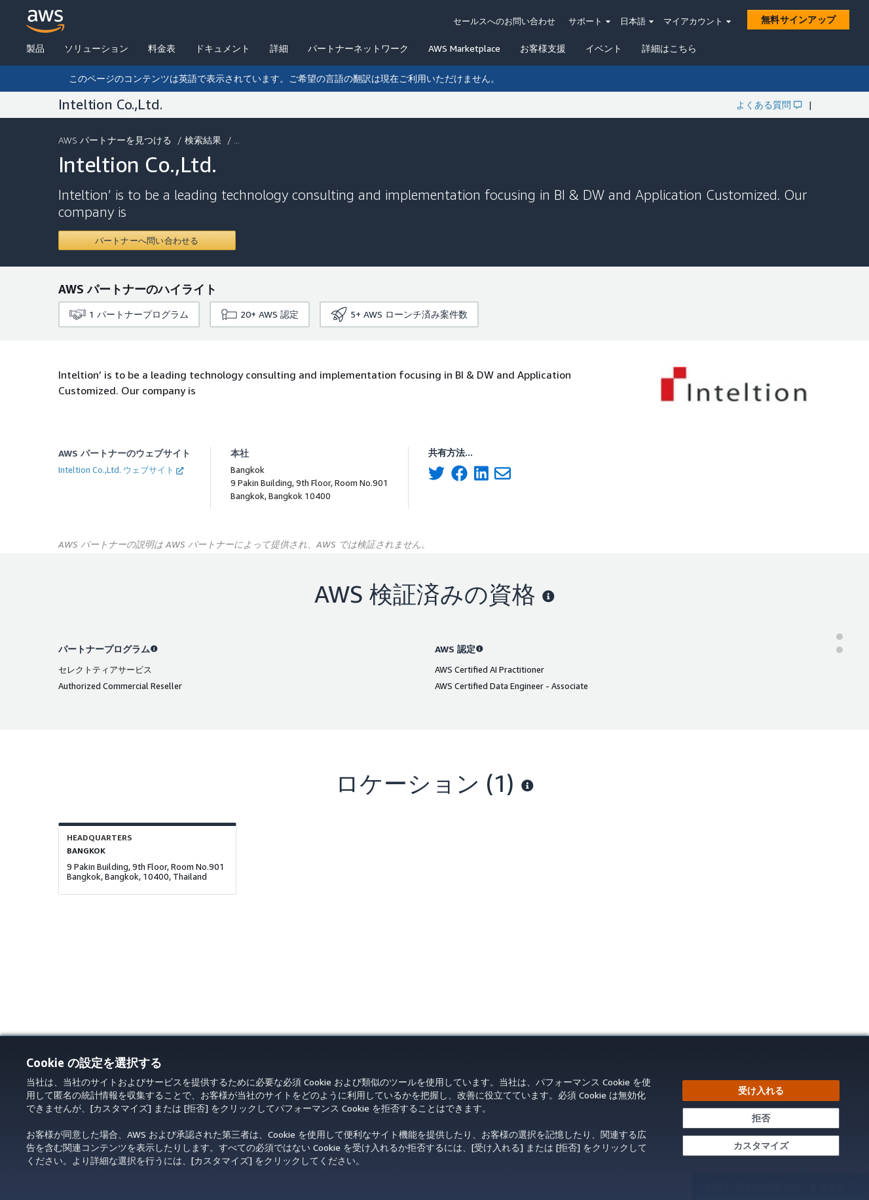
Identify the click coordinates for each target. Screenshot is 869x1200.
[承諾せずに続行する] (761, 1118)
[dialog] (434, 1118)
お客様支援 (543, 48)
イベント (603, 48)
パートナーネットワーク (358, 48)
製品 (35, 48)
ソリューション (96, 48)
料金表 (162, 48)
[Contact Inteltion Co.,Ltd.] (147, 240)
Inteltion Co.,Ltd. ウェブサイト (120, 469)
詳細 (279, 48)
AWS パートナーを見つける (116, 139)
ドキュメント (222, 48)
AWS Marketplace (464, 48)
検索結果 (204, 139)
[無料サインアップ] (798, 19)
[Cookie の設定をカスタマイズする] (761, 1145)
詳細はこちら (669, 48)
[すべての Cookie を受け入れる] (761, 1090)
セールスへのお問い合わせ (504, 21)
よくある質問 (769, 104)
